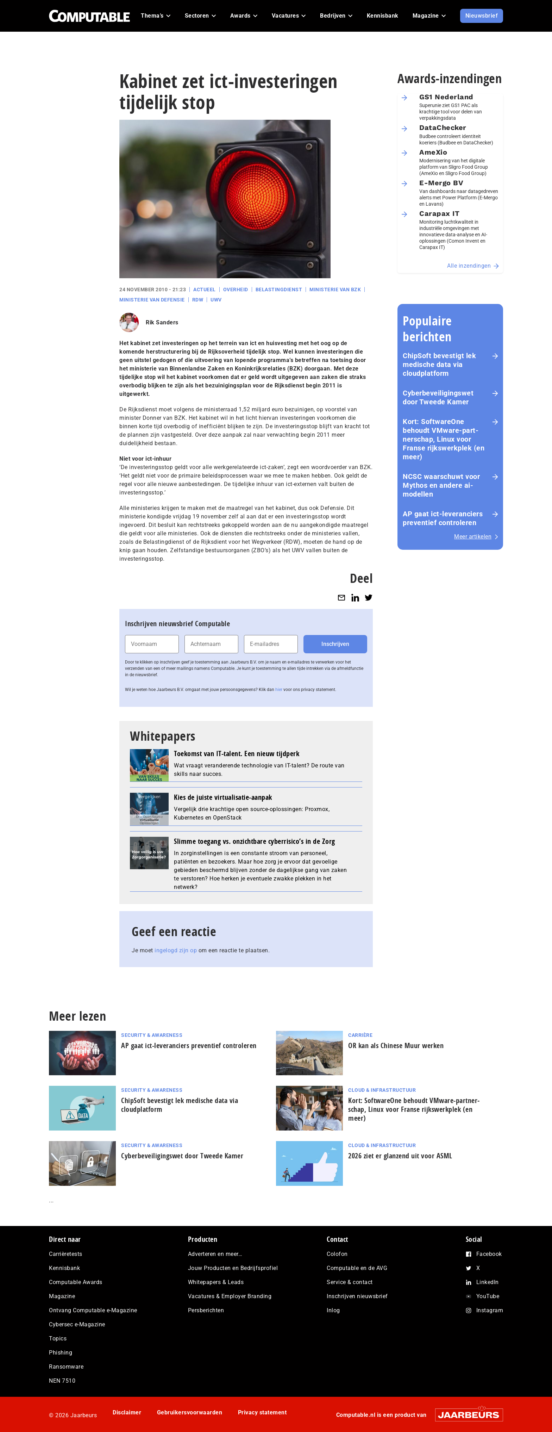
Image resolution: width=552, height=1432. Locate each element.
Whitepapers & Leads (216, 1282)
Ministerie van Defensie (152, 300)
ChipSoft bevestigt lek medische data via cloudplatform (439, 364)
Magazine (62, 1296)
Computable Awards (75, 1282)
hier (278, 689)
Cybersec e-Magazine (77, 1324)
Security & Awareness (151, 1035)
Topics (58, 1338)
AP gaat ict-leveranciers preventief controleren (443, 518)
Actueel (204, 289)
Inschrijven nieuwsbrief (357, 1296)
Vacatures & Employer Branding (230, 1296)
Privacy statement (262, 1412)
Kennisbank (64, 1268)
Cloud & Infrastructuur (382, 1090)
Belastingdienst (279, 289)
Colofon (337, 1254)
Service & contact (350, 1282)
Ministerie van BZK (335, 289)
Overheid (235, 289)
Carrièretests (65, 1254)
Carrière (360, 1035)
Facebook (489, 1254)
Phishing (60, 1352)
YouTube (488, 1296)
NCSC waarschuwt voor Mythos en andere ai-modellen (441, 485)
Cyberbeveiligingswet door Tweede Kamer (438, 397)
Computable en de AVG (357, 1268)
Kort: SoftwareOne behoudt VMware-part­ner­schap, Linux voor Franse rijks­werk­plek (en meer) (443, 439)
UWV (216, 300)
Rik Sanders (162, 322)
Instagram (489, 1310)
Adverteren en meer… (215, 1254)
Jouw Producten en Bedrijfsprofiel (233, 1268)
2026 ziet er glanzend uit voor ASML (400, 1155)
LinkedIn (487, 1282)
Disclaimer (127, 1412)
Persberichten (206, 1310)
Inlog (333, 1310)
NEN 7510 (62, 1380)
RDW (197, 300)
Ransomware (66, 1366)
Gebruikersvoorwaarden (189, 1412)
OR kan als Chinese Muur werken (396, 1045)
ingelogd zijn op (176, 950)
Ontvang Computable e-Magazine (93, 1310)
